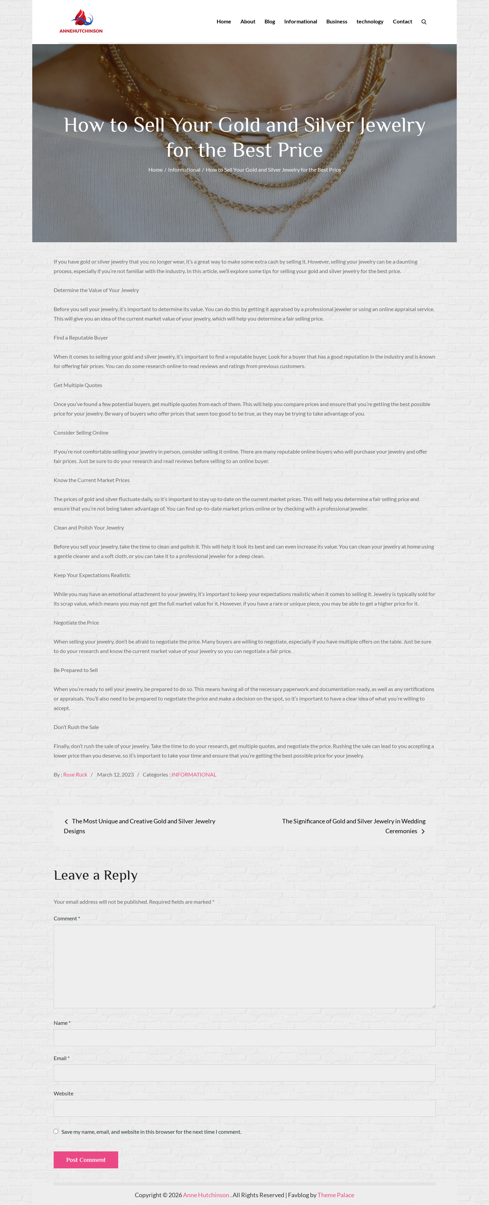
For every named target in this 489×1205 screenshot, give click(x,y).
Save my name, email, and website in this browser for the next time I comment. (151, 1132)
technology (370, 21)
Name (62, 1023)
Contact (402, 21)
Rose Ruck (75, 774)
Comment (67, 918)
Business (336, 21)
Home (224, 21)
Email (62, 1058)
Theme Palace (336, 1195)
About (247, 21)
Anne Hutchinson (206, 1195)
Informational (300, 21)
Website (63, 1093)
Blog (270, 21)
